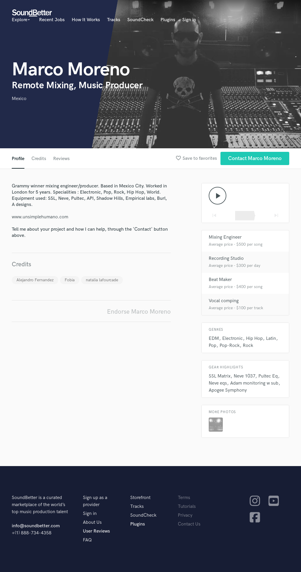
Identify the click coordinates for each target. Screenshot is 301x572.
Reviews (61, 159)
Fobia (70, 279)
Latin (271, 338)
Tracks (113, 20)
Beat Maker (220, 279)
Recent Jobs (52, 20)
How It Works (86, 20)
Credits (38, 159)
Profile (18, 159)
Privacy (185, 515)
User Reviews (96, 531)
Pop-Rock (230, 345)
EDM (214, 338)
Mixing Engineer (225, 237)
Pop (212, 345)
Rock (248, 345)
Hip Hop (254, 338)
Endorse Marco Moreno (139, 311)
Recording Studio (226, 258)
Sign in (189, 20)
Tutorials (187, 506)
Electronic (232, 338)
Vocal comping (224, 301)
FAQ (87, 540)
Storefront (140, 497)
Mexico (19, 99)
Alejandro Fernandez (34, 279)
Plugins (167, 20)
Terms (184, 497)
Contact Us (189, 524)
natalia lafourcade (102, 279)
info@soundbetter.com (36, 526)
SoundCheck (140, 20)
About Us (92, 522)
